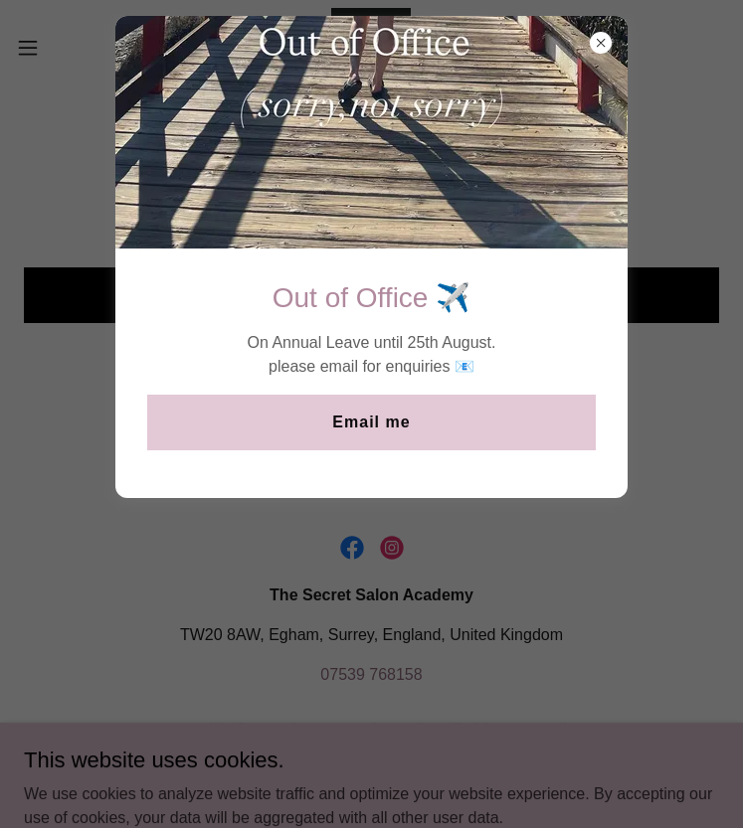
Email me (371, 422)
